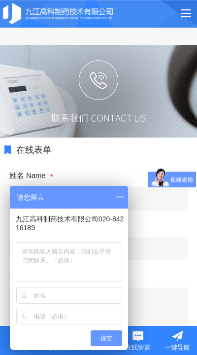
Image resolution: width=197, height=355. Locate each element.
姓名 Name (28, 175)
